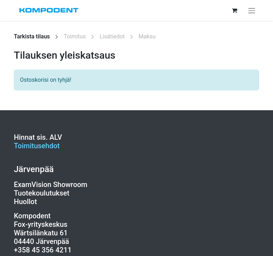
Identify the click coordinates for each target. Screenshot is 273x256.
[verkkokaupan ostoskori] (234, 10)
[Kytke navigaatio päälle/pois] (251, 10)
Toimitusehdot (37, 146)
